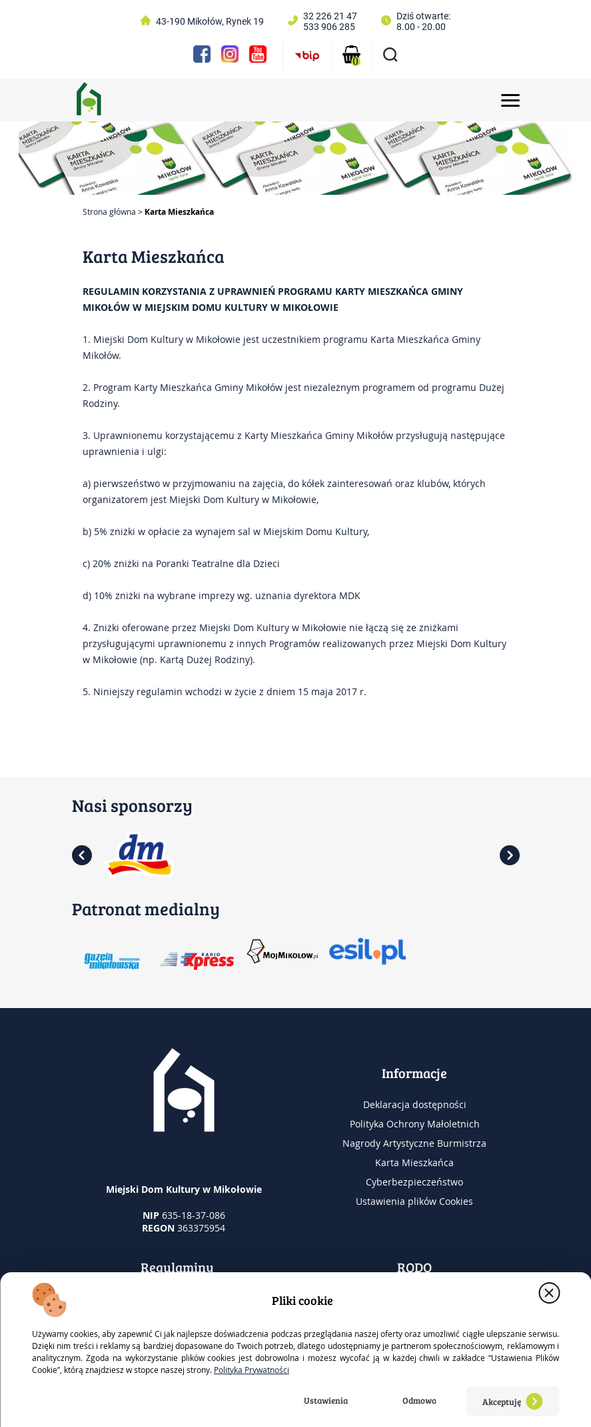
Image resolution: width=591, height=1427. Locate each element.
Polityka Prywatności (251, 1369)
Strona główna (109, 211)
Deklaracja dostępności (414, 1104)
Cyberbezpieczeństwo (414, 1181)
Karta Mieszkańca (414, 1162)
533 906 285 (329, 26)
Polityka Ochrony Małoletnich (415, 1123)
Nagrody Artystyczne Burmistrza (414, 1143)
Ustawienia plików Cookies (414, 1201)
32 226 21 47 (330, 16)
